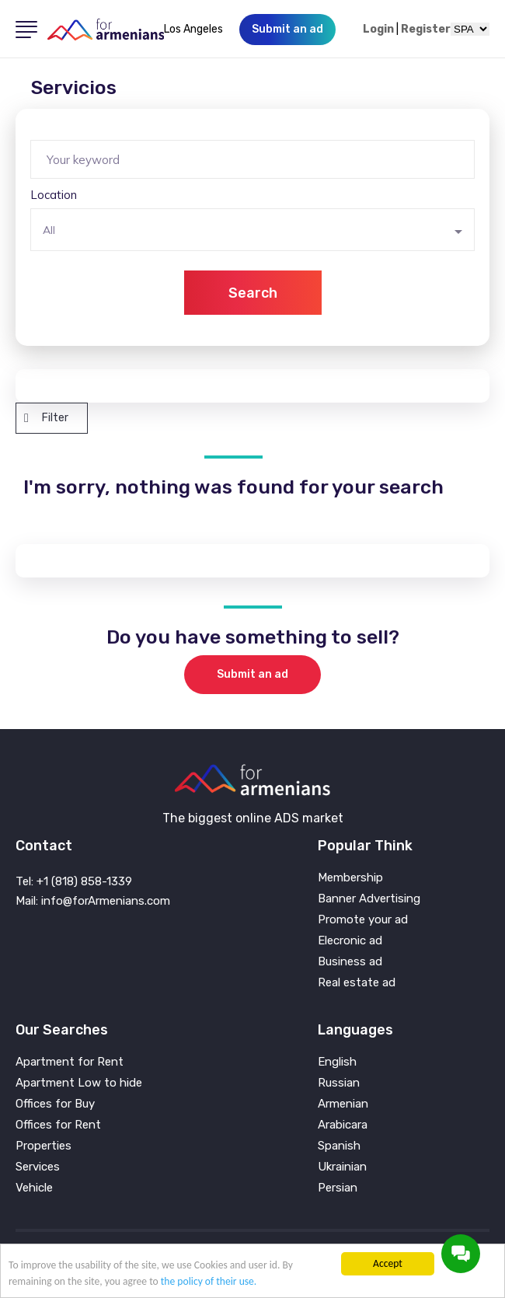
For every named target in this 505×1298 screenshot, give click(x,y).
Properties (43, 1146)
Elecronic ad (350, 941)
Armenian (343, 1104)
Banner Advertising (369, 899)
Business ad (350, 962)
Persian (337, 1188)
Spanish (339, 1146)
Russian (339, 1083)
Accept (387, 1263)
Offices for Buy (55, 1104)
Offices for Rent (58, 1125)
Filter (46, 417)
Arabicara (342, 1125)
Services (38, 1167)
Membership (350, 878)
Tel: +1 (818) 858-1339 (74, 881)
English (337, 1062)
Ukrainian (342, 1167)
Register (426, 29)
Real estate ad (356, 983)
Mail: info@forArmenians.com (93, 901)
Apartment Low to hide (79, 1083)
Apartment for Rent (70, 1062)
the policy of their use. (209, 1281)
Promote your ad (363, 920)
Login (378, 29)
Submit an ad (252, 674)
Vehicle (34, 1188)
